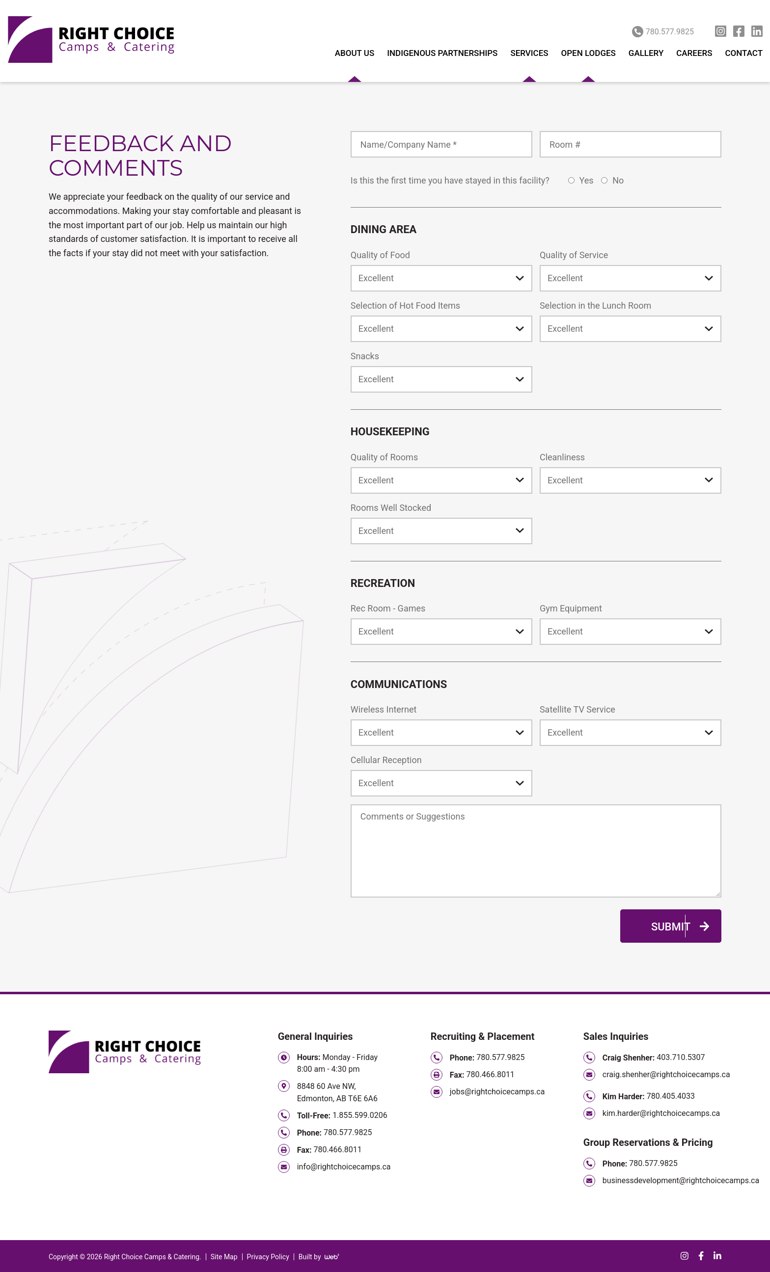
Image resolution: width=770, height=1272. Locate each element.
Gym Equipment (571, 608)
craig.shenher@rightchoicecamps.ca (666, 1074)
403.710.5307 (681, 1057)
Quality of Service (574, 255)
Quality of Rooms (384, 457)
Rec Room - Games (388, 608)
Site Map (224, 1257)
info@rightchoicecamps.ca (344, 1166)
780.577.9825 (663, 31)
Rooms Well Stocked (391, 508)
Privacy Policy (268, 1257)
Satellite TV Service (577, 709)
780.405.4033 (671, 1096)
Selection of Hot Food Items (405, 305)
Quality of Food (380, 255)
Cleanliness (562, 457)
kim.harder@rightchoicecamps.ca (661, 1113)
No (613, 180)
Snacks (365, 356)
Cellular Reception (386, 760)
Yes (581, 180)
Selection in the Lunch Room (596, 305)
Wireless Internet (384, 709)
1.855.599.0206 (359, 1115)
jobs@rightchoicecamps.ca (497, 1091)
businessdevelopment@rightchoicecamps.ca (681, 1180)
